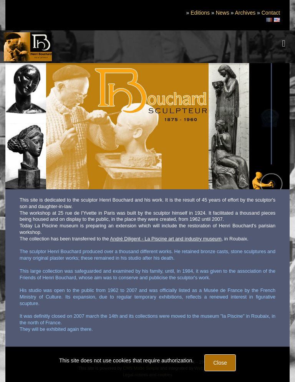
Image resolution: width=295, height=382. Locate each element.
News (222, 13)
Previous (12, 124)
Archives (245, 13)
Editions (200, 13)
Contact (271, 13)
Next (282, 124)
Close (220, 363)
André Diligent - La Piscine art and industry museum (166, 239)
